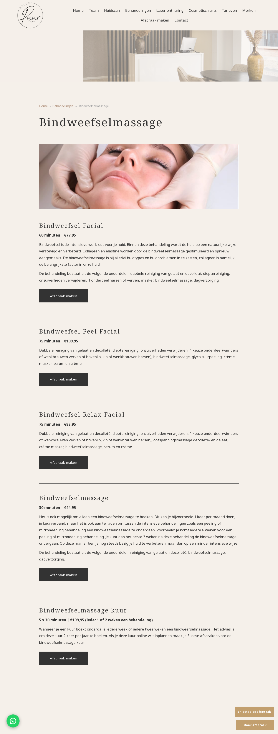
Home (78, 10)
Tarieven (229, 10)
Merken (249, 10)
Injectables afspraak (254, 712)
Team (94, 10)
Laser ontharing (170, 10)
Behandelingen (138, 10)
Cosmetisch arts (203, 10)
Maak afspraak (255, 725)
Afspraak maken (155, 20)
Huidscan (112, 10)
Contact (181, 20)
